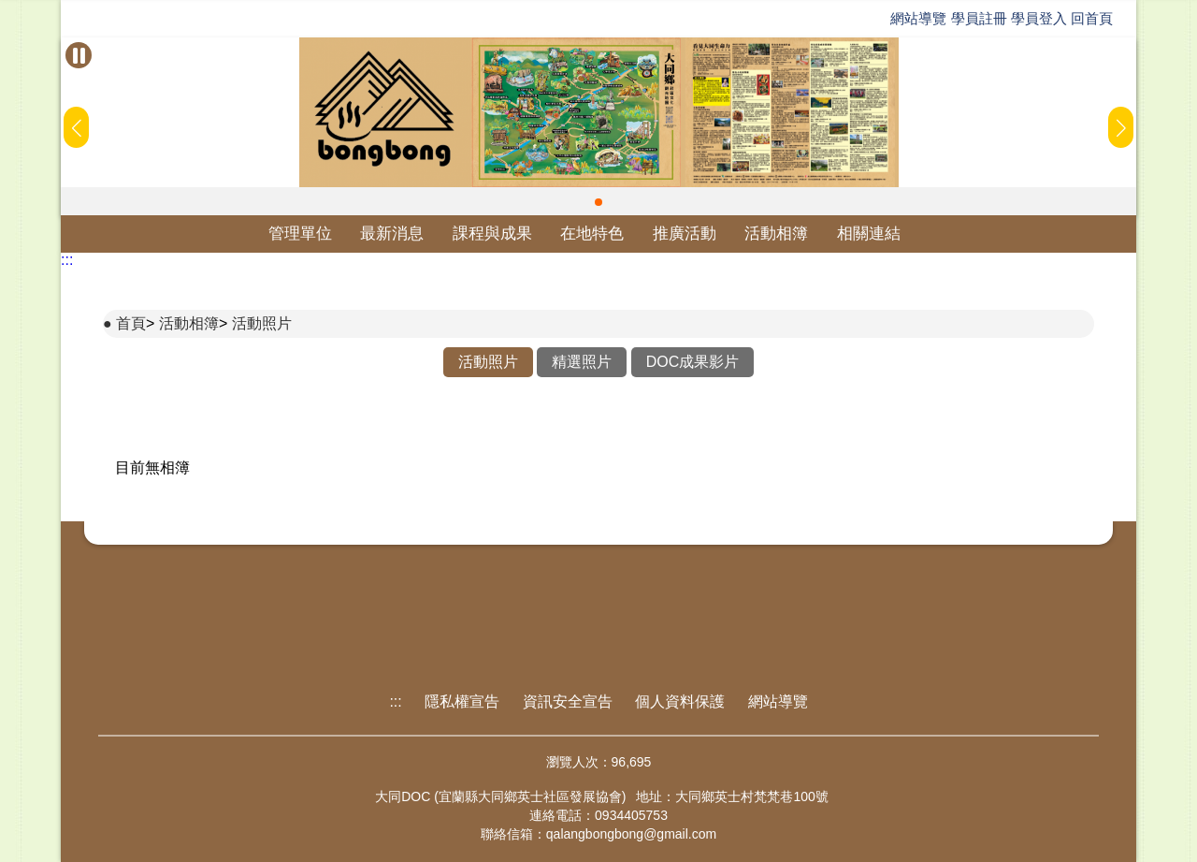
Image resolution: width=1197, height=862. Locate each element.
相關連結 (869, 233)
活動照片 (262, 323)
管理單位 (300, 233)
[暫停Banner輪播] (78, 55)
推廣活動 (684, 233)
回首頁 (1092, 18)
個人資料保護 (680, 701)
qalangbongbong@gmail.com (631, 833)
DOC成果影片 (693, 362)
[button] (598, 202)
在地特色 (592, 233)
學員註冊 (979, 18)
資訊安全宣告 (568, 701)
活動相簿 (776, 233)
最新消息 (392, 233)
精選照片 (582, 362)
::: (67, 260)
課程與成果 (492, 233)
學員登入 (1039, 18)
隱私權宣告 (462, 701)
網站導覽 (918, 18)
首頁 (131, 323)
